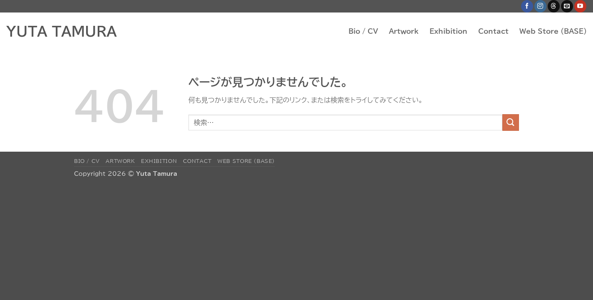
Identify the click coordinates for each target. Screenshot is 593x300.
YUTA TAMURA (61, 31)
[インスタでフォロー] (540, 6)
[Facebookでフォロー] (527, 6)
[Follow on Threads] (554, 6)
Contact (493, 31)
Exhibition (448, 31)
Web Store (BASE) (553, 31)
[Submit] (510, 122)
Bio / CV (363, 31)
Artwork (404, 31)
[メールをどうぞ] (567, 6)
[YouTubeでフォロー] (580, 6)
